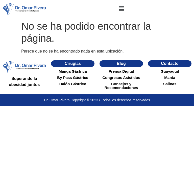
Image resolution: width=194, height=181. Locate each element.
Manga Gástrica (73, 71)
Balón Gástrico (72, 84)
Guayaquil (170, 71)
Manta (169, 77)
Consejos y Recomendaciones (121, 86)
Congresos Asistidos (121, 77)
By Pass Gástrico (72, 77)
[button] (121, 9)
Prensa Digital (121, 71)
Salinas (170, 84)
